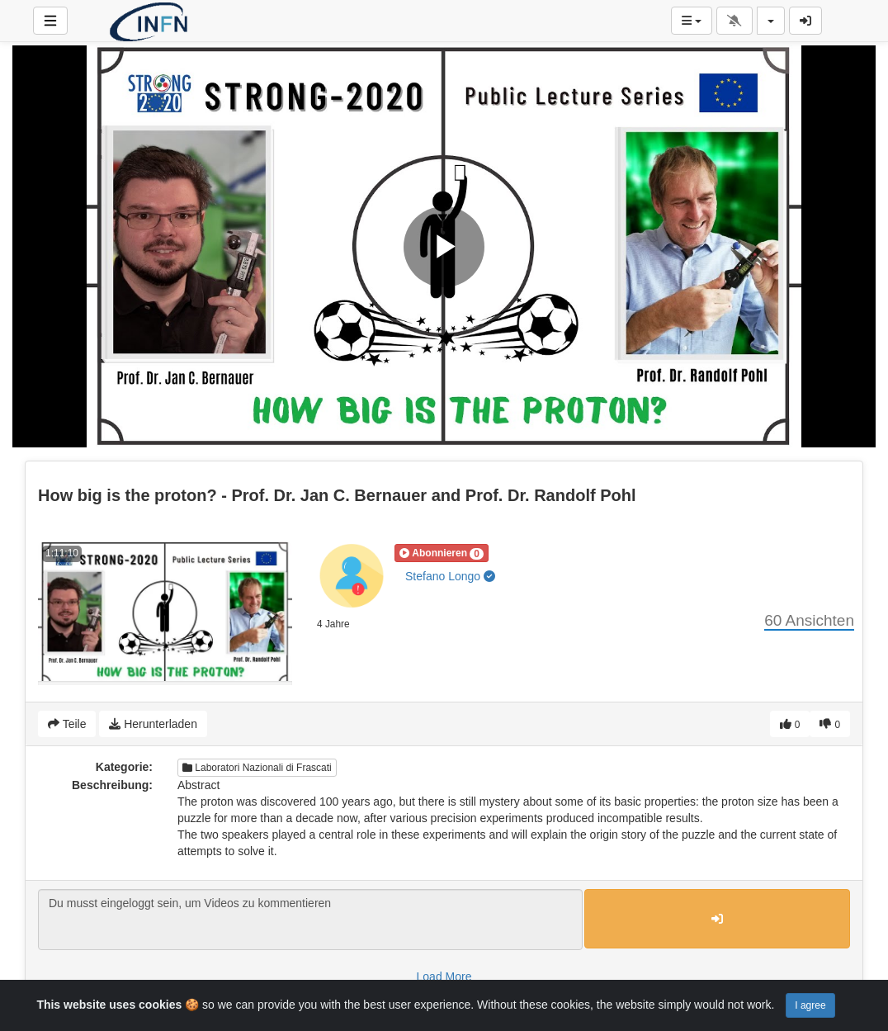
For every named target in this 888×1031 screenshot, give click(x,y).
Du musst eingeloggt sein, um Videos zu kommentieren (310, 919)
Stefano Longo (450, 576)
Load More (444, 976)
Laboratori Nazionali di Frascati (257, 767)
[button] (441, 553)
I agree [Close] (810, 1005)
